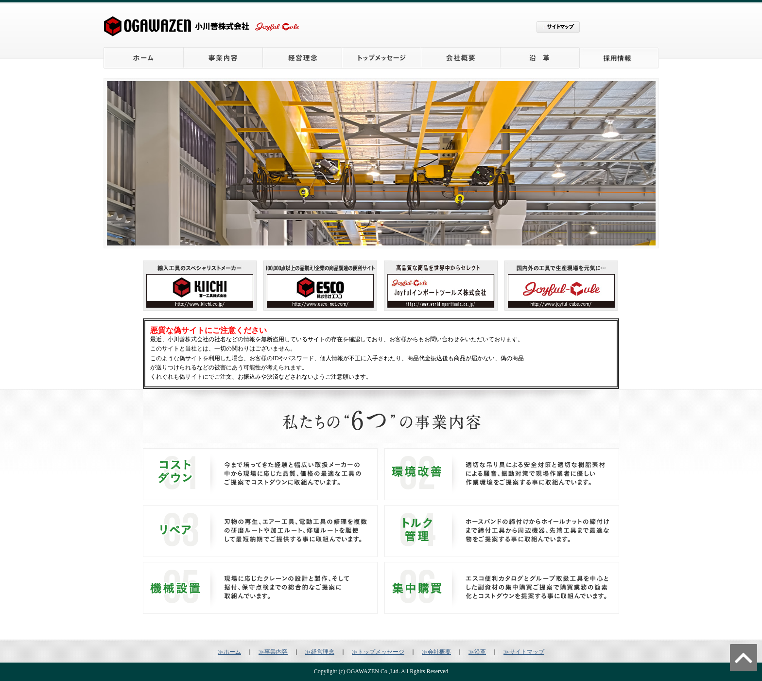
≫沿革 (477, 651)
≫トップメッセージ (378, 651)
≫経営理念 (319, 651)
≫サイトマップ (523, 651)
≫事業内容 (273, 651)
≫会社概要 (436, 651)
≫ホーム (229, 651)
